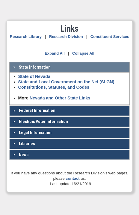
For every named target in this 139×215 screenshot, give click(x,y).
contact (72, 178)
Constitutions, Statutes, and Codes (54, 87)
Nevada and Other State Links (60, 98)
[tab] (69, 67)
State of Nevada (34, 76)
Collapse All (83, 53)
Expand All (55, 53)
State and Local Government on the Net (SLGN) (66, 81)
